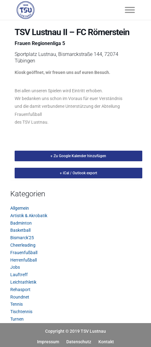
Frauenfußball (23, 252)
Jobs (15, 267)
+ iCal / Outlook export (78, 173)
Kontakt (106, 341)
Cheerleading (22, 245)
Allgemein (19, 208)
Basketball (20, 230)
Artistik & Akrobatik (28, 215)
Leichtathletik (23, 282)
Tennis (16, 304)
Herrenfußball (23, 260)
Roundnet (19, 296)
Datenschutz (78, 341)
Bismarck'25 (22, 237)
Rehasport (20, 289)
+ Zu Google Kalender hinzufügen (78, 156)
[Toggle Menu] (130, 10)
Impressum (48, 341)
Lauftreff (19, 274)
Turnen (17, 319)
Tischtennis (21, 311)
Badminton (21, 223)
